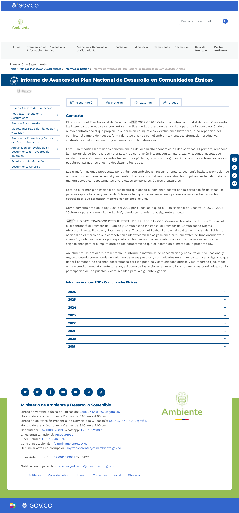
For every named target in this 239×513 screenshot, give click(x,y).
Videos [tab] (170, 102)
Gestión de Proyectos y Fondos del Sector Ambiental (32, 140)
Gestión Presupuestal (26, 123)
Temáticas (161, 46)
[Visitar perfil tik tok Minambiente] (101, 391)
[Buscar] (204, 21)
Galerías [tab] (143, 102)
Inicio (16, 46)
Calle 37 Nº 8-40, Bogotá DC (100, 412)
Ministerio (141, 46)
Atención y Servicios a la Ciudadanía (92, 48)
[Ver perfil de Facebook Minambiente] (50, 392)
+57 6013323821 (51, 430)
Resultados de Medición (27, 161)
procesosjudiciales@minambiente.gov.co (86, 466)
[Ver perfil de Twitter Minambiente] (25, 392)
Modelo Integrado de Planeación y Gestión (33, 130)
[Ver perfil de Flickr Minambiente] (75, 392)
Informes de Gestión (77, 68)
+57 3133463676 (53, 439)
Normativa (182, 46)
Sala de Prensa (200, 48)
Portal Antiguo (219, 48)
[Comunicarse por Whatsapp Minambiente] (88, 392)
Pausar (18, 89)
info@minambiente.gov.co (69, 443)
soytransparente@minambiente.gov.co (93, 448)
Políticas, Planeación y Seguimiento (40, 68)
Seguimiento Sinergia (25, 166)
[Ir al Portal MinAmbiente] (21, 25)
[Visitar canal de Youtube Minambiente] (63, 392)
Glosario (134, 475)
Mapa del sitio (58, 475)
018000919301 (65, 434)
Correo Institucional (107, 475)
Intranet (80, 475)
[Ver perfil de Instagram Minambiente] (37, 392)
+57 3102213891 (92, 430)
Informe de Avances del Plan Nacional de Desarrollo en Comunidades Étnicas (139, 68)
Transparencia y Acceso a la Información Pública (46, 48)
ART (70, 221)
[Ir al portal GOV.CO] (25, 5)
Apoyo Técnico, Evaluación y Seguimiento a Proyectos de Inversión (30, 151)
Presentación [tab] (82, 102)
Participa (121, 46)
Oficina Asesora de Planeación (31, 108)
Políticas (35, 475)
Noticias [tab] (114, 102)
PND (134, 122)
